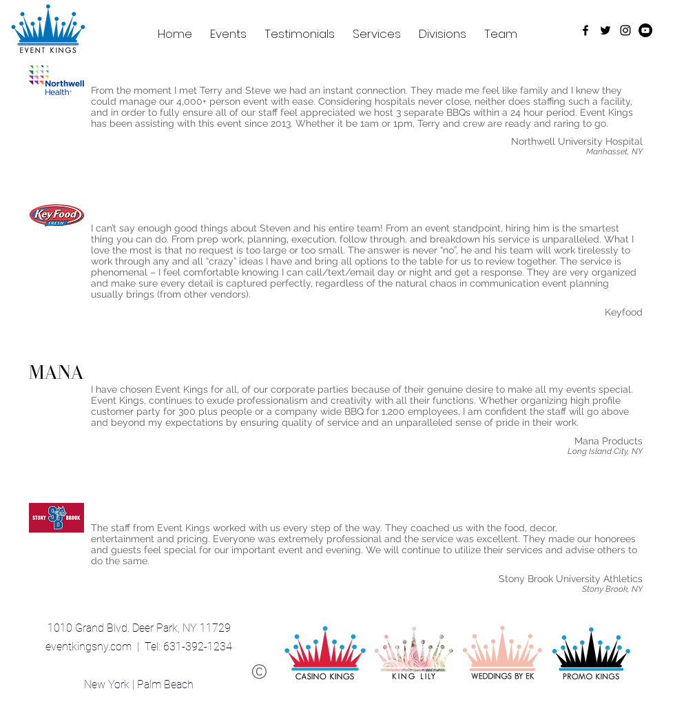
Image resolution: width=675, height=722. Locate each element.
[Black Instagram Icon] (625, 30)
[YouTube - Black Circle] (645, 30)
